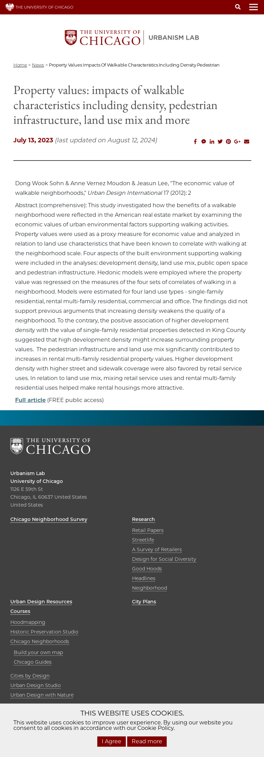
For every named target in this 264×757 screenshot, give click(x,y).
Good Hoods (147, 569)
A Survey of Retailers (157, 549)
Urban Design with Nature (42, 695)
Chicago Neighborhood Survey (48, 519)
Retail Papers (148, 530)
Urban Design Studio (35, 685)
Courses (20, 611)
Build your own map (38, 652)
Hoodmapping (27, 622)
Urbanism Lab (27, 473)
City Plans (144, 602)
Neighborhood (149, 588)
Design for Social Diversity (164, 559)
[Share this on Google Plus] (237, 142)
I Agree (111, 741)
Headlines (143, 578)
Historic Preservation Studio (44, 632)
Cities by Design (30, 676)
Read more (147, 741)
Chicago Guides (33, 662)
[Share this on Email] (246, 142)
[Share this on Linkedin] (212, 142)
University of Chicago (36, 481)
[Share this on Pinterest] (228, 142)
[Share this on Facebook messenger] (203, 142)
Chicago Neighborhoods (39, 641)
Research (143, 519)
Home (20, 65)
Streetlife (143, 540)
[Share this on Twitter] (220, 142)
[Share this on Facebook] (195, 142)
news (38, 65)
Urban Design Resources (41, 602)
